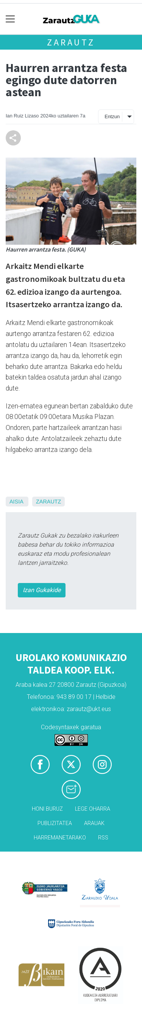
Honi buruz (47, 809)
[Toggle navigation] (10, 19)
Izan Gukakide (42, 590)
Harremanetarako (60, 838)
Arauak (94, 823)
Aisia (16, 502)
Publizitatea (54, 823)
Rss (103, 838)
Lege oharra (92, 809)
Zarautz (71, 42)
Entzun (112, 116)
